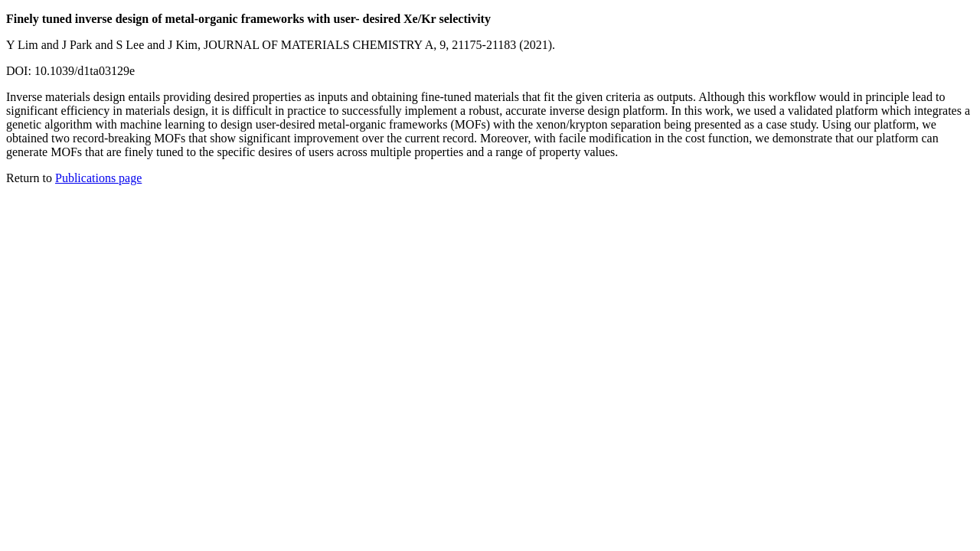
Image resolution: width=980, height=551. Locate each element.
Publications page (98, 177)
